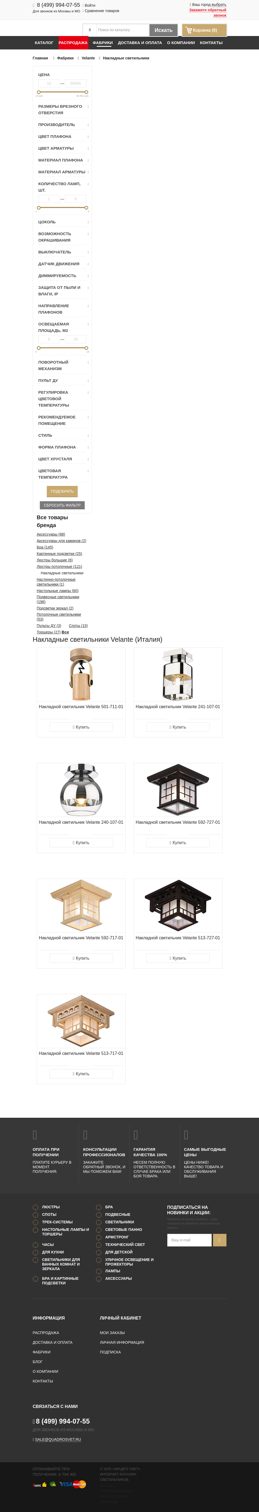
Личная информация (122, 1342)
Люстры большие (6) (55, 560)
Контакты (211, 42)
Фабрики (103, 42)
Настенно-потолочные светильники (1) (56, 581)
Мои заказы (112, 1333)
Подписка (110, 1352)
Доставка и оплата (140, 42)
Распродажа (73, 42)
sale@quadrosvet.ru (58, 1439)
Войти (88, 5)
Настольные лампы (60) (58, 591)
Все (65, 632)
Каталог (44, 42)
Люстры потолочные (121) (59, 566)
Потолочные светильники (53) (59, 616)
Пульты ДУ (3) (49, 626)
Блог (38, 1362)
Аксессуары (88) (51, 534)
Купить (81, 727)
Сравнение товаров (100, 11)
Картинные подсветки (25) (59, 553)
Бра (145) (45, 547)
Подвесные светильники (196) (58, 599)
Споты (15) (78, 626)
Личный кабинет (120, 1318)
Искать (163, 30)
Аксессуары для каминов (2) (61, 541)
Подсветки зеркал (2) (55, 608)
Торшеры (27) (49, 632)
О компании (181, 42)
